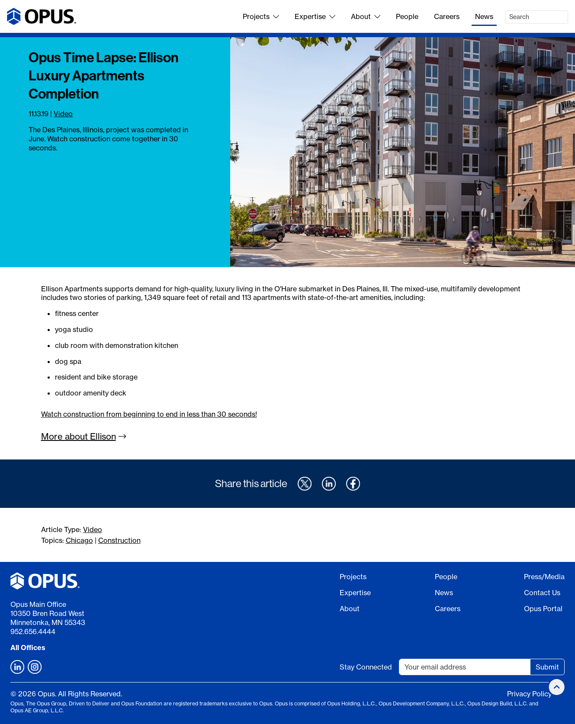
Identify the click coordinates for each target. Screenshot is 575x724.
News (484, 16)
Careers (446, 16)
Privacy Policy (529, 693)
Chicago (79, 540)
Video (63, 113)
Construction (119, 540)
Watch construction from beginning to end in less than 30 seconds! (149, 414)
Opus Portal (543, 608)
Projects (261, 16)
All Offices (27, 647)
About (365, 16)
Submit (547, 667)
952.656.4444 (32, 631)
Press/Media (544, 576)
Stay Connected (366, 667)
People (407, 16)
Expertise (315, 16)
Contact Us (542, 592)
